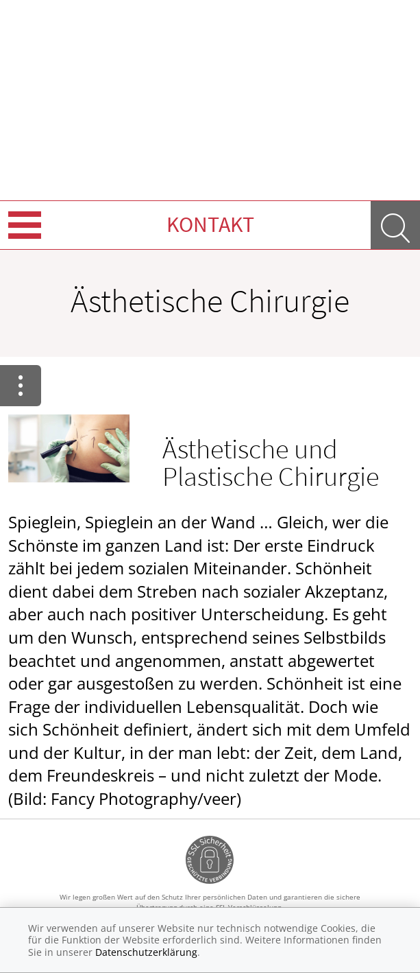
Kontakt (210, 224)
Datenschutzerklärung (146, 952)
